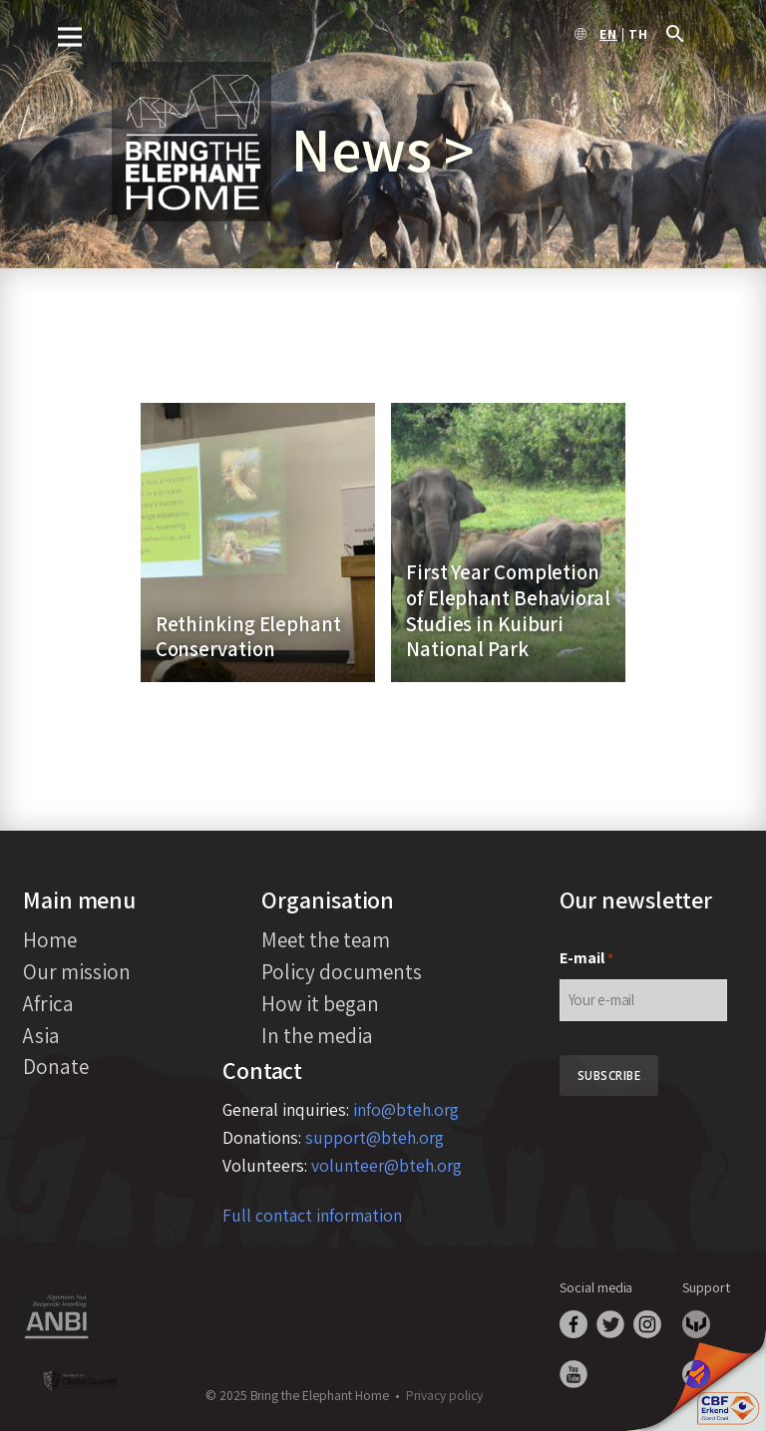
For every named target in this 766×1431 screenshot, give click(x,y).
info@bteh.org (406, 1109)
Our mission (77, 971)
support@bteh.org (374, 1137)
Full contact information (312, 1215)
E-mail (586, 958)
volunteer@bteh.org (386, 1165)
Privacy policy (444, 1395)
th (638, 35)
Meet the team (325, 939)
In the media (317, 1035)
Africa (48, 1003)
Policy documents (341, 971)
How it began (320, 1003)
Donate (56, 1066)
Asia (41, 1035)
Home (50, 939)
